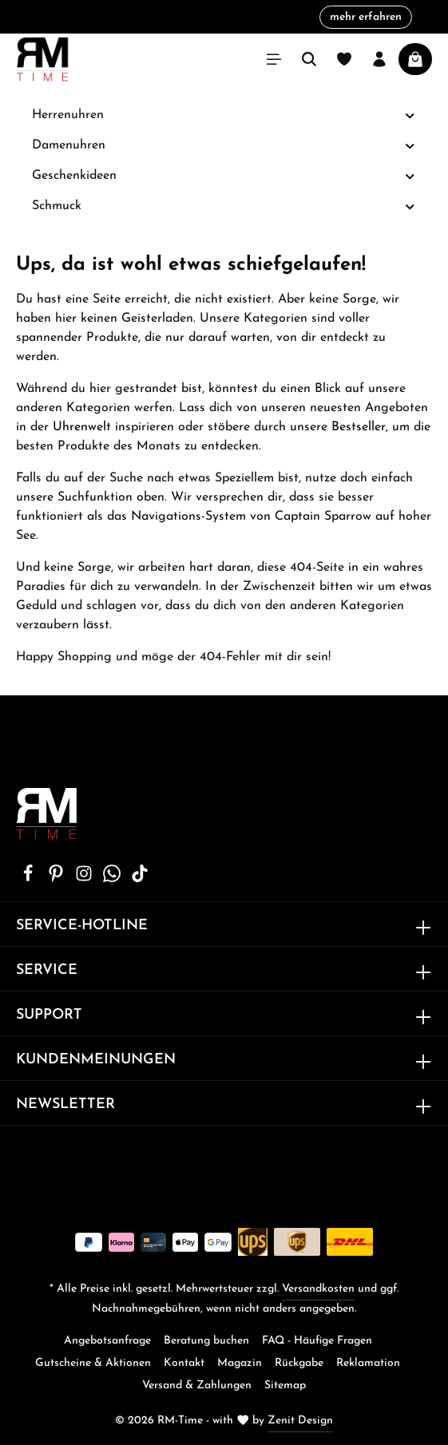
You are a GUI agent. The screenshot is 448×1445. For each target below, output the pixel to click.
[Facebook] (30, 879)
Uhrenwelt (82, 427)
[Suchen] (309, 59)
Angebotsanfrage (107, 1341)
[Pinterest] (58, 879)
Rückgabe (299, 1363)
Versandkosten (318, 1289)
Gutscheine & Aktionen (93, 1363)
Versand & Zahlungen (197, 1386)
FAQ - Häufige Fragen (317, 1341)
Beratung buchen (206, 1341)
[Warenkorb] (415, 59)
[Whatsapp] (114, 879)
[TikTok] (140, 879)
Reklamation (368, 1363)
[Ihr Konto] (379, 59)
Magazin (239, 1363)
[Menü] (274, 59)
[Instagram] (86, 879)
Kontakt (184, 1363)
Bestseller (358, 427)
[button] (410, 115)
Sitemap (285, 1386)
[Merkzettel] (344, 59)
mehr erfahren (366, 17)
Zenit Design (300, 1421)
